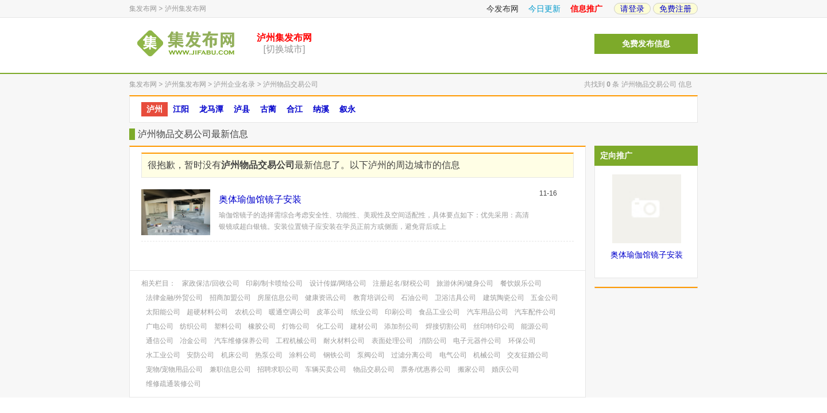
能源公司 (534, 326)
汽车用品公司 (487, 312)
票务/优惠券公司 (426, 369)
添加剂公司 (401, 326)
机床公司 (235, 355)
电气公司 (453, 355)
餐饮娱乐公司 (521, 283)
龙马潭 (211, 109)
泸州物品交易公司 (290, 84)
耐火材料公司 (344, 341)
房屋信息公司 (278, 298)
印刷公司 (398, 312)
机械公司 (487, 355)
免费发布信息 (646, 44)
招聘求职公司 (278, 369)
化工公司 (330, 326)
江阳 (181, 109)
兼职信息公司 (230, 369)
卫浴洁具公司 (455, 298)
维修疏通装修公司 (173, 384)
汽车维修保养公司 (241, 341)
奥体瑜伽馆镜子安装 (260, 199)
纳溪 (321, 109)
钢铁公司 (337, 355)
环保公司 (522, 341)
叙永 (347, 109)
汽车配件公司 (535, 312)
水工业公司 (163, 355)
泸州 (154, 109)
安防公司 (200, 355)
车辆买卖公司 (325, 369)
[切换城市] (285, 49)
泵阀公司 (371, 355)
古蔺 (268, 109)
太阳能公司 (163, 312)
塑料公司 (228, 326)
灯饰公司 (296, 326)
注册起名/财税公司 (401, 283)
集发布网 (143, 9)
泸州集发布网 (185, 9)
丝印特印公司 (494, 326)
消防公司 (433, 341)
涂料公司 (302, 355)
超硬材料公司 (207, 312)
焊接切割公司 (446, 326)
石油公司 (414, 298)
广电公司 (159, 326)
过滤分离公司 (411, 355)
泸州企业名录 (234, 84)
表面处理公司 (392, 341)
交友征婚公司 (527, 355)
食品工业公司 (439, 312)
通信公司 (159, 341)
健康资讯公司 (325, 298)
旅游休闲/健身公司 (464, 283)
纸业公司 (364, 312)
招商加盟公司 (230, 298)
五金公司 (544, 298)
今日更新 (544, 8)
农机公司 (248, 312)
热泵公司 (269, 355)
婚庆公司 (505, 369)
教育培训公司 (374, 298)
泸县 (242, 109)
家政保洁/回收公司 (210, 283)
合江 (295, 109)
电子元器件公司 (477, 341)
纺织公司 (193, 326)
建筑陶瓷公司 (503, 298)
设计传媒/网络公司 (338, 283)
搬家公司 (471, 369)
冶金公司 (193, 341)
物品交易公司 (374, 369)
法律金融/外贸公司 (174, 298)
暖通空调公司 (289, 312)
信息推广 (586, 8)
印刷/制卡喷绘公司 (274, 283)
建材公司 (364, 326)
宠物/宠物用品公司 (174, 369)
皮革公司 (330, 312)
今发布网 (502, 8)
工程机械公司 (296, 341)
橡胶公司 (262, 326)
